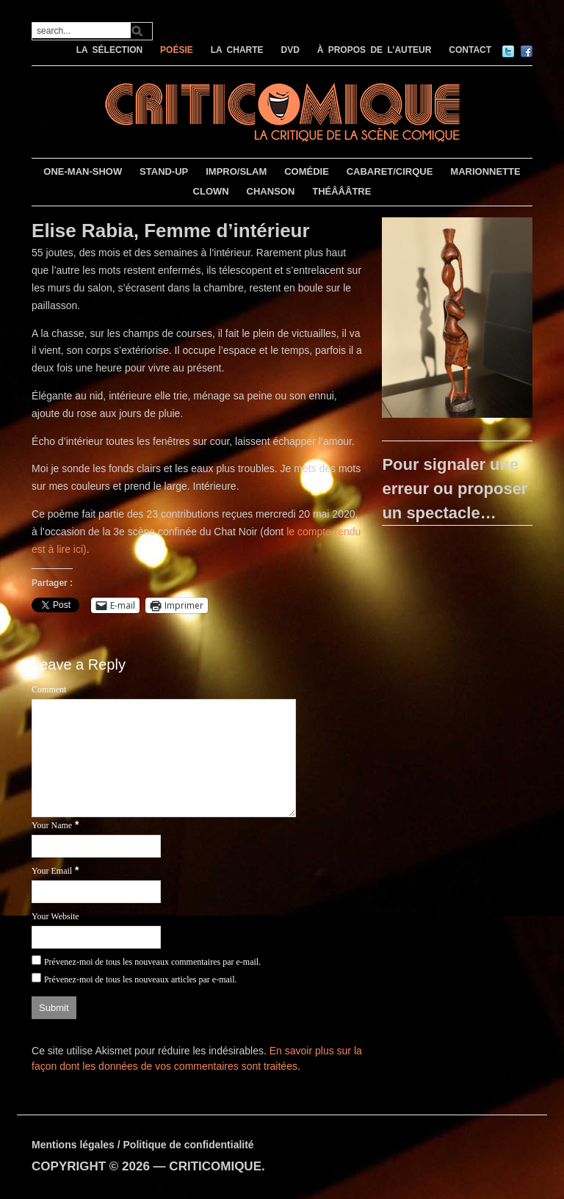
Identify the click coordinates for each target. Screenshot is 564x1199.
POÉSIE (176, 50)
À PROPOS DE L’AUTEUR (374, 50)
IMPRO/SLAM (236, 171)
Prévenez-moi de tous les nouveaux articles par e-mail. (140, 979)
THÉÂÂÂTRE (341, 191)
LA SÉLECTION (109, 50)
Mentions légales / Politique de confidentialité (143, 1145)
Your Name (52, 825)
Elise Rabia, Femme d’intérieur (171, 231)
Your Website (55, 916)
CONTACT (470, 50)
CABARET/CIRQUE (390, 171)
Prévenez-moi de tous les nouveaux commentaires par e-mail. (152, 962)
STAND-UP (164, 171)
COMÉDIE (306, 171)
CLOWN (211, 191)
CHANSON (271, 191)
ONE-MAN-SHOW (82, 171)
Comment (49, 689)
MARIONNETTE (485, 171)
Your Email (52, 871)
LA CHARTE (237, 50)
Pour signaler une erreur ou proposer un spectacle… (454, 488)
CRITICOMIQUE (215, 1166)
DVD (290, 50)
